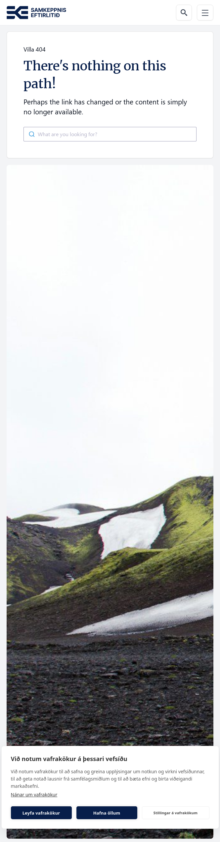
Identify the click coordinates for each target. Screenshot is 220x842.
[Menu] (205, 12)
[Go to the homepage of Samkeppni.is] (36, 12)
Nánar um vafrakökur (34, 794)
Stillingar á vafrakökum (176, 812)
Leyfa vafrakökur (41, 813)
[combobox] (110, 134)
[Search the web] (184, 12)
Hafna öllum (106, 813)
